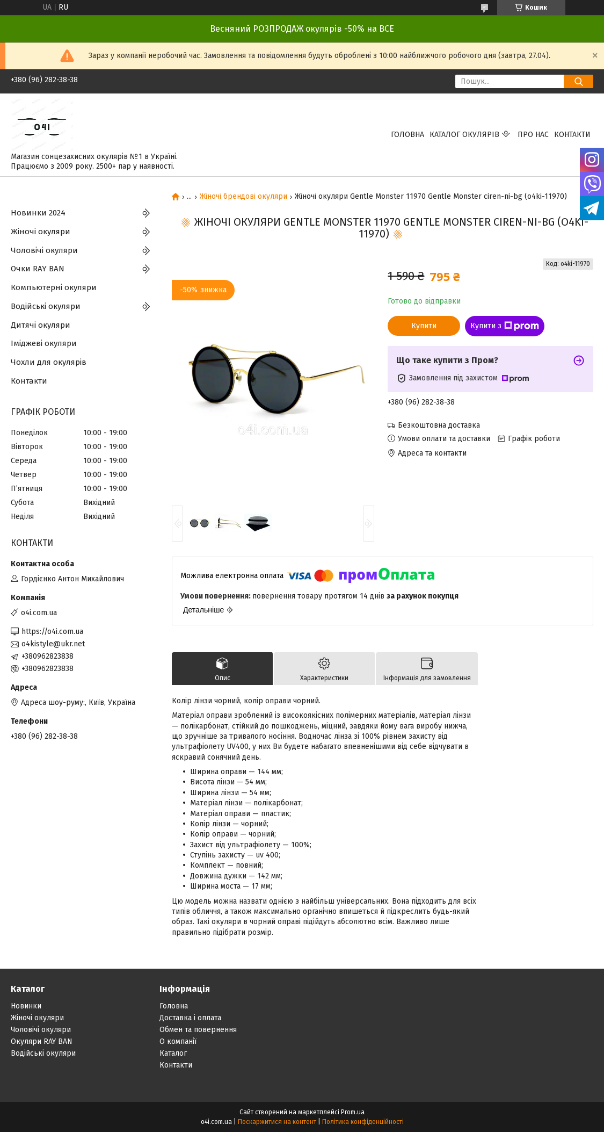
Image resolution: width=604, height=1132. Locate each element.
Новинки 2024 (38, 213)
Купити (423, 325)
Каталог (173, 1053)
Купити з (504, 326)
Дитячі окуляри (40, 325)
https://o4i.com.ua (52, 631)
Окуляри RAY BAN (41, 1041)
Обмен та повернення (198, 1029)
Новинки (26, 1006)
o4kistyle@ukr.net (53, 643)
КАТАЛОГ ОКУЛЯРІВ (464, 134)
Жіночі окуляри (40, 231)
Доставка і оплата (190, 1017)
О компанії (178, 1041)
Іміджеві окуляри (44, 343)
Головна (407, 134)
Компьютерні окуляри (54, 287)
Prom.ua (353, 1112)
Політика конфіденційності (363, 1122)
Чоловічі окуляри (44, 250)
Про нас (533, 134)
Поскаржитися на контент (277, 1122)
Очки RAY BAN (37, 268)
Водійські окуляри (46, 306)
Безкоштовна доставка (439, 425)
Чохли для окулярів (48, 362)
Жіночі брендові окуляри (243, 196)
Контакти (572, 134)
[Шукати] (578, 81)
